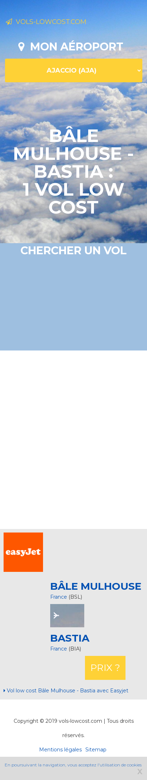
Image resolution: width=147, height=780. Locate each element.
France (58, 597)
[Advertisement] (69, 438)
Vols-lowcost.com (46, 22)
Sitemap (95, 749)
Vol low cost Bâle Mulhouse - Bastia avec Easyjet (66, 690)
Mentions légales (60, 749)
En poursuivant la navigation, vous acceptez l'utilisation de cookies (73, 764)
